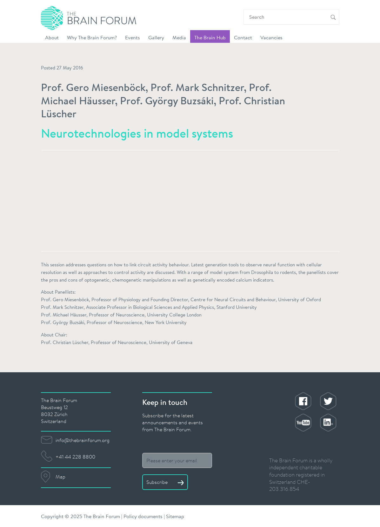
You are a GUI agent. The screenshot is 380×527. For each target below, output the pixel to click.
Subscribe (165, 482)
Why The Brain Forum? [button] (92, 37)
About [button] (52, 37)
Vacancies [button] (271, 37)
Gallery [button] (156, 37)
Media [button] (179, 37)
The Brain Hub (210, 37)
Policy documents (143, 516)
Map (60, 476)
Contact (243, 37)
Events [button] (132, 37)
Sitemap (175, 516)
